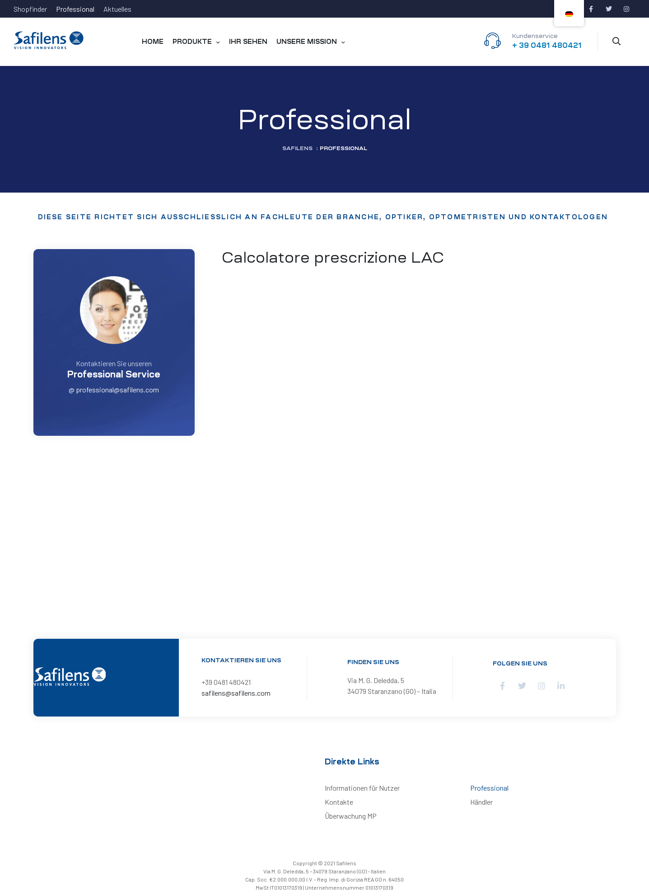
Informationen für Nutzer (362, 787)
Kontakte (339, 801)
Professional (489, 787)
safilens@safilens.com (236, 693)
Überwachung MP (351, 815)
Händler (481, 801)
